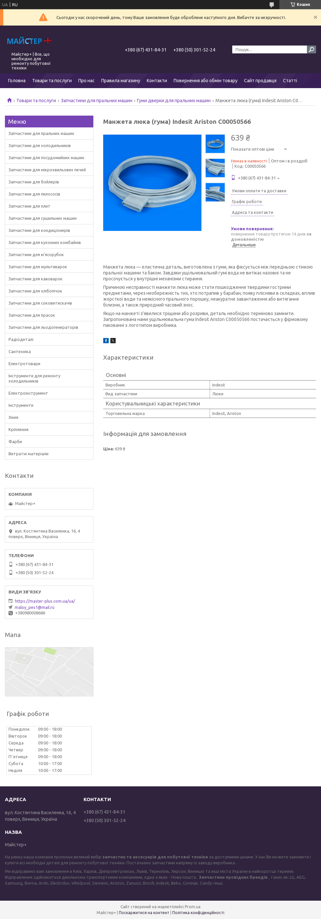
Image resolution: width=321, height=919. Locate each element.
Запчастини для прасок (32, 315)
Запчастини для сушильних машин (43, 218)
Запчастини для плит (29, 206)
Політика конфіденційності (198, 912)
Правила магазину (120, 80)
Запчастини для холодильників (40, 145)
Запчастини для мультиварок (38, 266)
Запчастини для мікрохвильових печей (47, 169)
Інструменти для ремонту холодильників (34, 378)
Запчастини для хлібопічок (35, 291)
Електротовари (24, 363)
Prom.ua (192, 907)
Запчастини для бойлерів (34, 181)
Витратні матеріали (28, 453)
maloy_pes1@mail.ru (34, 607)
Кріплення (18, 429)
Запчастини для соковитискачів (40, 303)
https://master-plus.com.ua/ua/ (45, 601)
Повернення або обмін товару (205, 80)
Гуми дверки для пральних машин (174, 100)
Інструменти (21, 405)
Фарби (15, 441)
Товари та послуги (52, 80)
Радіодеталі (21, 339)
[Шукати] (311, 49)
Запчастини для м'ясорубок (36, 254)
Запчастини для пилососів (34, 194)
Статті (290, 80)
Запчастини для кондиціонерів (39, 230)
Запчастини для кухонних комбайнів (45, 242)
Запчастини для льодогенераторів (43, 327)
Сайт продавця (260, 80)
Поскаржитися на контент (144, 912)
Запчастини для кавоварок (36, 278)
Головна (17, 80)
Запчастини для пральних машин (96, 100)
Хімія (13, 417)
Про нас (86, 80)
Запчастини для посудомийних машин (46, 157)
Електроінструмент (28, 393)
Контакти (157, 80)
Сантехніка (20, 351)
